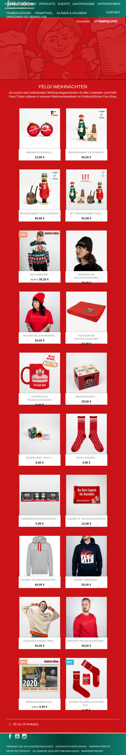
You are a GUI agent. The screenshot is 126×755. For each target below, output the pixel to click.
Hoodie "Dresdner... (86, 580)
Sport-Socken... (86, 457)
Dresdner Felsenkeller (26, 17)
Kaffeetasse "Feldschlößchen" (39, 398)
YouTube (17, 736)
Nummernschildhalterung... (39, 518)
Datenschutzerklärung (71, 746)
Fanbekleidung (18, 13)
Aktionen (28, 4)
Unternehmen (108, 4)
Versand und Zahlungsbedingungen (29, 746)
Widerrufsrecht (100, 746)
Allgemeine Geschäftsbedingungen (56, 751)
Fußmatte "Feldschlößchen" (86, 518)
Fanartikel (44, 13)
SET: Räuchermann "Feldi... (86, 213)
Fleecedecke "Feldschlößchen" (86, 337)
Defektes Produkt (18, 751)
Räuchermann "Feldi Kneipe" (86, 152)
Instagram (24, 736)
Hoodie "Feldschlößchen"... (39, 580)
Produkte (47, 4)
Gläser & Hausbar (72, 13)
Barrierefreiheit (92, 751)
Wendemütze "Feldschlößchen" (86, 276)
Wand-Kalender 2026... (39, 702)
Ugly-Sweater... (39, 274)
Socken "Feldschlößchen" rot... (86, 704)
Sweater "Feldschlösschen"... (86, 641)
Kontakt (113, 12)
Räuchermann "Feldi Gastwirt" (39, 213)
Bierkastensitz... (86, 396)
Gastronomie (84, 4)
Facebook (10, 736)
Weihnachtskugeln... (39, 152)
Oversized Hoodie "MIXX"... (39, 641)
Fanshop (12, 4)
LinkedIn (31, 736)
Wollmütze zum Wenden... (39, 335)
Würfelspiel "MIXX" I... (39, 457)
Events (64, 4)
